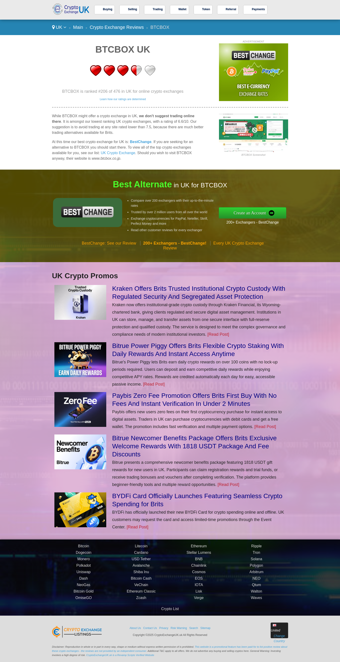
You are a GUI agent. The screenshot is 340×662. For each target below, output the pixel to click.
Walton (256, 594)
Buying (107, 9)
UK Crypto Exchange (118, 153)
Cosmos (199, 574)
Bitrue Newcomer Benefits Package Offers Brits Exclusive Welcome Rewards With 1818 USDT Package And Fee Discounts (194, 446)
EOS (199, 581)
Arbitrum (256, 574)
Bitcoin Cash (141, 581)
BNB (199, 561)
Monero (83, 561)
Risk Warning (179, 628)
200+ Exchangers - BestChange (255, 222)
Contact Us (150, 628)
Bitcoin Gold (83, 594)
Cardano (141, 555)
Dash (83, 581)
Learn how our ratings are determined (123, 99)
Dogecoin (84, 555)
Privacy (163, 628)
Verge (199, 600)
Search (193, 628)
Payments (258, 9)
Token (206, 9)
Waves (256, 600)
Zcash (141, 600)
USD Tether (141, 561)
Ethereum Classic (141, 594)
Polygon (256, 568)
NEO (256, 581)
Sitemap (205, 628)
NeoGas (83, 587)
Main (78, 27)
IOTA (199, 587)
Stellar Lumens (198, 555)
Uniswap (84, 574)
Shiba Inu (141, 574)
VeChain (141, 587)
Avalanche (141, 568)
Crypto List (170, 609)
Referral (231, 9)
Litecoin (141, 548)
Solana (256, 561)
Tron (256, 555)
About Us (135, 628)
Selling (132, 9)
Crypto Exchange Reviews (117, 27)
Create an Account (252, 212)
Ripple (256, 548)
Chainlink (199, 568)
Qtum (256, 587)
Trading (158, 9)
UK (59, 27)
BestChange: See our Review (109, 245)
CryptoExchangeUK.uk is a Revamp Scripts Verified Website (120, 655)
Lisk (198, 594)
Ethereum (199, 548)
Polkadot (83, 568)
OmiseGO (83, 600)
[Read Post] (218, 334)
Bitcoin (83, 548)
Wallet (182, 9)
